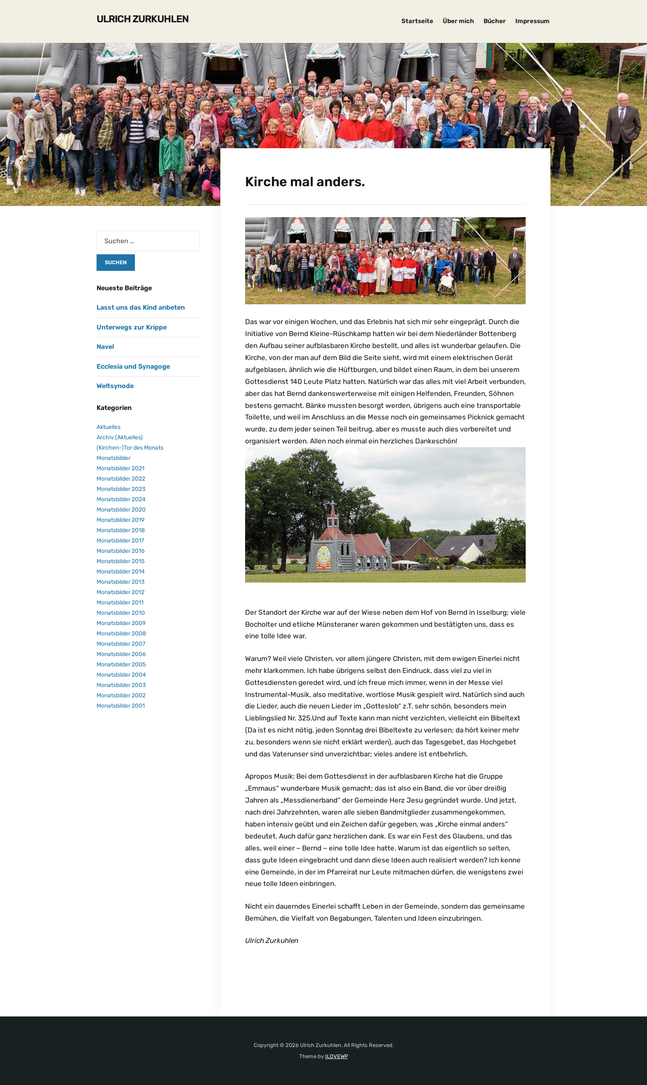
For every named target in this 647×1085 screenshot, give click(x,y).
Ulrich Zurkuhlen (143, 19)
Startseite (417, 21)
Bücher (495, 21)
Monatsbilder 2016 (120, 550)
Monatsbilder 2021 (120, 468)
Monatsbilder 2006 (121, 654)
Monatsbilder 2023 (121, 489)
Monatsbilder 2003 (121, 685)
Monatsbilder (113, 458)
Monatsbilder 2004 (121, 674)
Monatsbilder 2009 (121, 623)
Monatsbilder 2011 (120, 602)
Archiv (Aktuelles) (120, 437)
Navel (105, 347)
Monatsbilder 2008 (121, 633)
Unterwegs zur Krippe (132, 327)
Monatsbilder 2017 (120, 540)
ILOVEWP (336, 1056)
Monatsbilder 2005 (121, 664)
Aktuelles (108, 427)
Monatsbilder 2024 (121, 499)
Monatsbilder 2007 (121, 643)
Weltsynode (115, 386)
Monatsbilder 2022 (121, 478)
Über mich (458, 21)
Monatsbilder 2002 (121, 695)
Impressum (532, 21)
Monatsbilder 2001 (121, 705)
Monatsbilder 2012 (120, 592)
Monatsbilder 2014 (121, 571)
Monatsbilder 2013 (120, 581)
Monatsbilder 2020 (121, 509)
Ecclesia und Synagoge (133, 366)
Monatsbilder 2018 (121, 530)
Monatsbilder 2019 (120, 520)
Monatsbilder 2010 (121, 612)
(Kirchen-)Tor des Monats (130, 447)
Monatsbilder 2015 (120, 561)
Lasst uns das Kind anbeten (141, 307)
